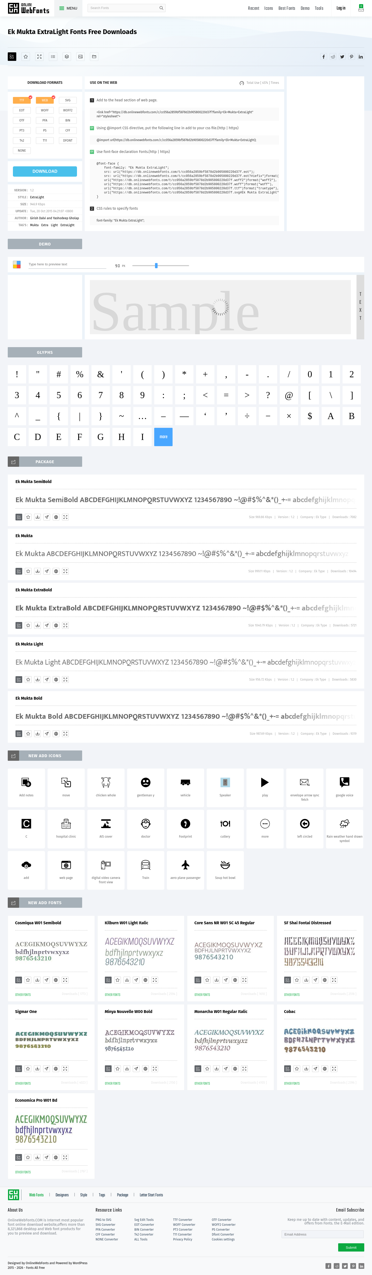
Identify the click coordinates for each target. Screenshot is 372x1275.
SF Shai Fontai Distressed (307, 922)
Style (83, 1195)
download (45, 171)
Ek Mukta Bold (29, 698)
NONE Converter (107, 1239)
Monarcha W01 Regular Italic (221, 1011)
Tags (102, 1195)
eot (21, 110)
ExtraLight (37, 197)
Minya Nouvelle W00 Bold (128, 1011)
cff (67, 130)
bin (67, 120)
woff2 (68, 110)
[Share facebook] (323, 56)
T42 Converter (143, 1234)
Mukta (34, 225)
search (161, 8)
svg (67, 100)
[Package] (67, 56)
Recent (253, 8)
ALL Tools (141, 1239)
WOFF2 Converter (224, 1225)
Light (54, 225)
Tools (319, 8)
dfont (67, 140)
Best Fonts (287, 8)
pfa (44, 120)
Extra (44, 225)
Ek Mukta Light (29, 644)
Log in (341, 8)
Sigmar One (26, 1011)
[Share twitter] (342, 56)
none (22, 150)
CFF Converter (105, 1234)
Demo (305, 8)
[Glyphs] (53, 56)
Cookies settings (223, 1239)
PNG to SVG (103, 1220)
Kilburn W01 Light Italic (126, 922)
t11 (45, 140)
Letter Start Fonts (151, 1195)
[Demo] (39, 56)
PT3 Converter (182, 1229)
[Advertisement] (325, 153)
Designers (62, 1195)
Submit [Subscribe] (351, 1247)
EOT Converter (144, 1225)
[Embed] (56, 517)
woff (45, 110)
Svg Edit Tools (144, 1220)
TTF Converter (182, 1220)
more (163, 437)
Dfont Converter (223, 1234)
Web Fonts (36, 1195)
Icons (268, 8)
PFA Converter (105, 1229)
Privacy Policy (182, 1239)
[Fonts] (94, 56)
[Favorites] (25, 56)
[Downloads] (37, 517)
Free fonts (31, 9)
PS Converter (221, 1229)
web (45, 100)
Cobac (290, 1011)
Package (122, 1195)
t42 (22, 140)
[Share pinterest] (351, 56)
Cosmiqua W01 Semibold (38, 922)
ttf (21, 100)
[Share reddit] (333, 56)
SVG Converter (105, 1225)
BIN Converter (144, 1229)
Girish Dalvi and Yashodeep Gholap (54, 218)
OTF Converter (221, 1220)
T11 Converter (182, 1234)
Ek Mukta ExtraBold (34, 589)
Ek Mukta (24, 535)
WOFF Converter (184, 1225)
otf (22, 120)
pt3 (21, 130)
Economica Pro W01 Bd (36, 1100)
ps (45, 130)
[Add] (12, 56)
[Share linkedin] (361, 56)
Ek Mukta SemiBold (34, 481)
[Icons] (80, 56)
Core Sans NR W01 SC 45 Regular (225, 922)
